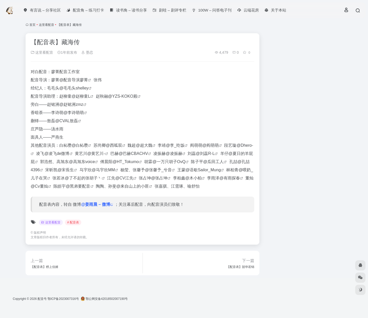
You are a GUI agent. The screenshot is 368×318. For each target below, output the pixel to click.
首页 (32, 25)
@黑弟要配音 (78, 186)
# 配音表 (73, 222)
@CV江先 (124, 178)
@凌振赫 (174, 153)
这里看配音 (46, 25)
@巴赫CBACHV (133, 153)
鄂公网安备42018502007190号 (104, 299)
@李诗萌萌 (73, 112)
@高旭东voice (82, 162)
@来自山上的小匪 (132, 186)
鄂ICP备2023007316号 (63, 299)
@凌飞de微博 (56, 153)
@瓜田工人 (213, 162)
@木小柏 (193, 178)
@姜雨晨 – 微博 (95, 204)
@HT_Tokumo (126, 162)
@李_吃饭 (175, 145)
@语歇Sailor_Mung (203, 170)
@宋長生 (65, 170)
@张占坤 (159, 178)
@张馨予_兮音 (158, 170)
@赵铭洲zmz (71, 104)
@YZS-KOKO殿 (122, 96)
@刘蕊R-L (205, 153)
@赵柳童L (81, 96)
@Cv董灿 (39, 186)
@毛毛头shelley (73, 88)
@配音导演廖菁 (73, 80)
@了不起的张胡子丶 (83, 178)
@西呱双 (114, 145)
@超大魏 (144, 145)
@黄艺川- (96, 153)
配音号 (42, 299)
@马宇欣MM (103, 170)
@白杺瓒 (80, 145)
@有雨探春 (229, 178)
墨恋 (87, 52)
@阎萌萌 (210, 145)
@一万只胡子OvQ (168, 162)
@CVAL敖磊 (66, 121)
